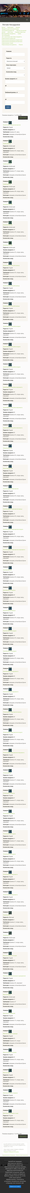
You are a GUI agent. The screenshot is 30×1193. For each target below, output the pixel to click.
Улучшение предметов (8, 30)
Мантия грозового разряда (10, 1033)
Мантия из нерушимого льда (10, 1113)
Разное (21, 44)
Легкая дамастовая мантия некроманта (13, 752)
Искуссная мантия (8, 468)
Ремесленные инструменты (9, 44)
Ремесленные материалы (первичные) (12, 40)
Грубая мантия (7, 143)
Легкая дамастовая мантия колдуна (12, 732)
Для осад (10, 32)
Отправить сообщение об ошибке (11, 1152)
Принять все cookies (15, 1186)
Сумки (19, 33)
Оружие (18, 27)
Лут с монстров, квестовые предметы (12, 36)
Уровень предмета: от (11, 78)
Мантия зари (6, 1072)
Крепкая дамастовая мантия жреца (12, 509)
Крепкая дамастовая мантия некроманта (14, 549)
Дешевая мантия (7, 204)
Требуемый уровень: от (11, 92)
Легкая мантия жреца (9, 793)
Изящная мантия (7, 448)
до (6, 85)
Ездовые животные (20, 32)
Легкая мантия (7, 773)
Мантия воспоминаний (9, 1013)
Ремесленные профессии (8, 38)
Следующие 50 (22, 117)
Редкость (9, 58)
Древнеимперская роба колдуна (11, 326)
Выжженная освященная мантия (12, 125)
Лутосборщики (6, 35)
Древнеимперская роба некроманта (12, 387)
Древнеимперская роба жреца (11, 265)
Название (8, 51)
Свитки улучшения (21, 30)
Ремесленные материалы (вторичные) (12, 41)
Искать (8, 107)
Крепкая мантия (7, 570)
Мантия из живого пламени (10, 1093)
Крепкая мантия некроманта (10, 671)
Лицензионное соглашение (8, 1155)
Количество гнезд (11, 72)
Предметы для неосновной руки (10, 29)
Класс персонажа (11, 65)
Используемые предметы (8, 33)
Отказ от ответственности (22, 1155)
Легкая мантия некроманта (10, 874)
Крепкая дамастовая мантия (10, 488)
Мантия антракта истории (10, 955)
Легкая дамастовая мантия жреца (12, 712)
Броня (3, 27)
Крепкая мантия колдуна (9, 630)
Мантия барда (7, 994)
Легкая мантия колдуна (9, 833)
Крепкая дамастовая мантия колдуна (13, 529)
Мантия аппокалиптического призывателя (14, 976)
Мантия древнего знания (9, 1052)
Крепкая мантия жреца (9, 590)
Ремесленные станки (7, 43)
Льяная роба (6, 915)
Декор (3, 32)
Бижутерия (10, 27)
